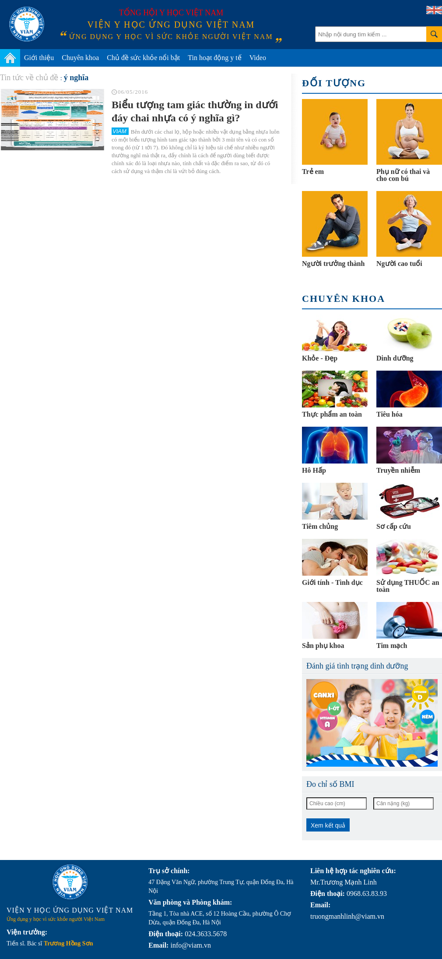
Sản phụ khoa (323, 645)
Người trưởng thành (333, 263)
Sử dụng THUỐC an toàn (407, 586)
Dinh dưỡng (395, 358)
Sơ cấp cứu (393, 526)
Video (257, 57)
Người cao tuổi (399, 263)
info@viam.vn (190, 945)
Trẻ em (313, 171)
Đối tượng (334, 83)
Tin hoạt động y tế (215, 57)
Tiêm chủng (320, 526)
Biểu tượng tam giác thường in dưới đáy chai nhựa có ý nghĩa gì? (195, 111)
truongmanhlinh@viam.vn (347, 916)
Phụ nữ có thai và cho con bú (403, 175)
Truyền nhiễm (398, 470)
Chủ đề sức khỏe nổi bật (143, 57)
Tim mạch (391, 645)
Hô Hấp (314, 470)
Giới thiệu (39, 57)
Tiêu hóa (389, 414)
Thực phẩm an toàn (332, 414)
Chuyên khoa (80, 57)
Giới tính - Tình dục (332, 582)
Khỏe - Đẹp (319, 358)
